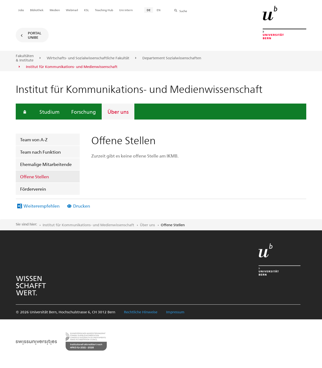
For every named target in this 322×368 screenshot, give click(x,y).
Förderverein (33, 189)
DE (149, 10)
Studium (49, 111)
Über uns (118, 111)
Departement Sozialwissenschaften (171, 58)
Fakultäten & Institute (25, 58)
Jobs (21, 10)
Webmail (72, 10)
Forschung (83, 111)
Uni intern (126, 10)
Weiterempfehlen (41, 206)
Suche (183, 11)
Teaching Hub (104, 10)
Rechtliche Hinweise (140, 311)
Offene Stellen (34, 176)
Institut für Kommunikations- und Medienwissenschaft (88, 224)
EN (159, 10)
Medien (55, 10)
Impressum (175, 311)
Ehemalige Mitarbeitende (46, 164)
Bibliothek (37, 10)
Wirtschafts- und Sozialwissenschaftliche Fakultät (88, 58)
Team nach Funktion (40, 152)
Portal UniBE (34, 35)
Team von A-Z (33, 139)
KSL (86, 10)
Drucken (81, 206)
